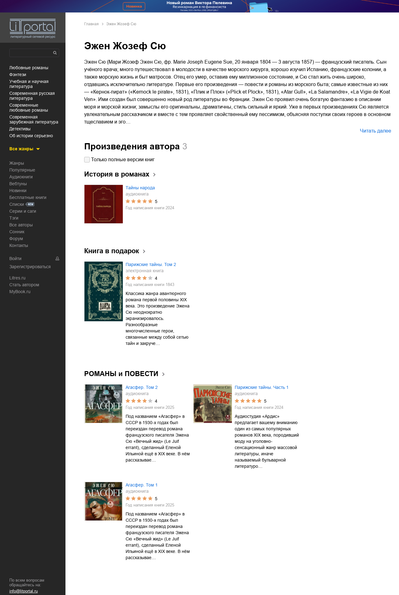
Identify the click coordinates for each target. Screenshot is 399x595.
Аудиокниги (21, 176)
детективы (20, 128)
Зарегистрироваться (30, 266)
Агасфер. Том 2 (142, 387)
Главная (91, 24)
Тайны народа (140, 187)
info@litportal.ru (23, 591)
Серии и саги (22, 211)
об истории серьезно (31, 135)
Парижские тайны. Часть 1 (262, 387)
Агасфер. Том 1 (142, 484)
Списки (16, 204)
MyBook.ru (20, 291)
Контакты (18, 245)
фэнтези (17, 74)
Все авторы (21, 224)
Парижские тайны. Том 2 (151, 264)
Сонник (16, 231)
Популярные (22, 169)
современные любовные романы (28, 108)
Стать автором (24, 284)
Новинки (17, 190)
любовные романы (28, 67)
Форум (16, 238)
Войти (15, 258)
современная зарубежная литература (33, 119)
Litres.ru (17, 277)
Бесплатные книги (27, 197)
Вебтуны (18, 183)
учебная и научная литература (29, 84)
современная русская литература (32, 96)
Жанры (16, 163)
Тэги (13, 217)
